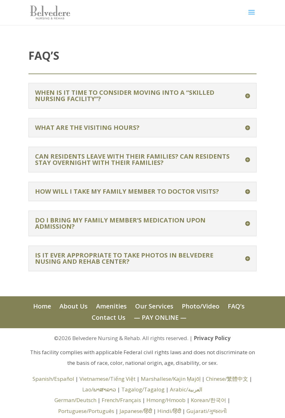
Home (42, 306)
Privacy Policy (212, 338)
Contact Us (108, 317)
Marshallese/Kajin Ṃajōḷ (171, 378)
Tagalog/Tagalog (143, 389)
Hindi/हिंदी (169, 411)
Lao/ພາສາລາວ (99, 389)
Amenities (111, 306)
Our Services (154, 306)
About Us (73, 306)
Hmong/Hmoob (166, 400)
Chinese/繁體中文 (227, 378)
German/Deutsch (75, 400)
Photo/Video (200, 306)
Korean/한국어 (208, 400)
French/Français (121, 400)
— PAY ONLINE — (160, 317)
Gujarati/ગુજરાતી (206, 411)
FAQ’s (236, 306)
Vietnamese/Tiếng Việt (107, 378)
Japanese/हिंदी (136, 411)
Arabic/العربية (186, 389)
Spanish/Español (53, 378)
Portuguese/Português (86, 411)
